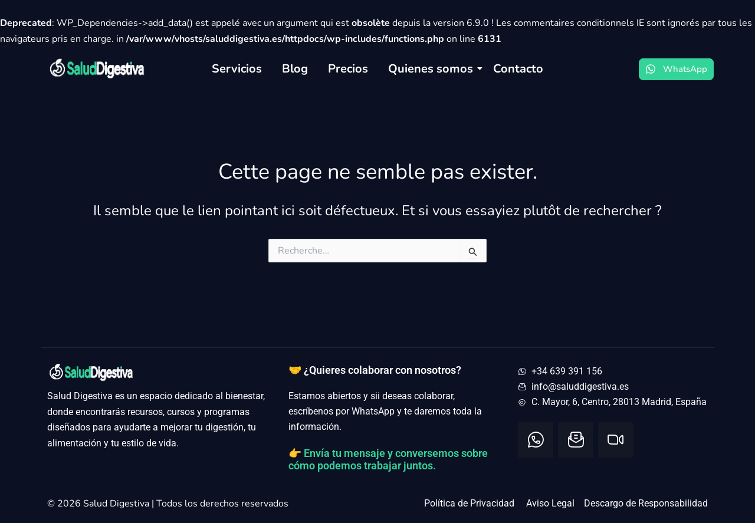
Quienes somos (432, 69)
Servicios (237, 69)
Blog (295, 69)
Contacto (518, 69)
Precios (348, 69)
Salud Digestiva (117, 503)
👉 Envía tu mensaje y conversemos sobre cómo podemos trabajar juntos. (388, 459)
